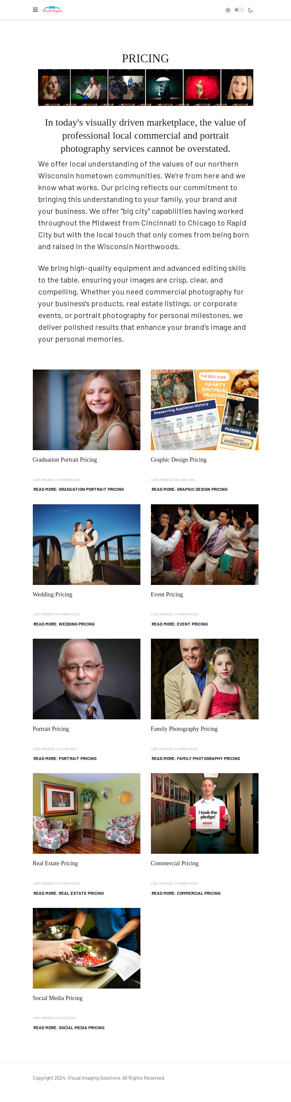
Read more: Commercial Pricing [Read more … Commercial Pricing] (186, 893)
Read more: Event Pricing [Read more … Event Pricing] (180, 624)
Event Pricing (167, 594)
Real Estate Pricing (55, 863)
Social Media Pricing (58, 998)
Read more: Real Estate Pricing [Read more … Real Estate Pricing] (68, 893)
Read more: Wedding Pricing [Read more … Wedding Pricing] (63, 624)
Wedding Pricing (53, 594)
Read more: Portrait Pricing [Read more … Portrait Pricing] (64, 758)
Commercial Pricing (174, 863)
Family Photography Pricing (184, 729)
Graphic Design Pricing (179, 459)
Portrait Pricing (51, 729)
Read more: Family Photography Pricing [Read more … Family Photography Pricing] (196, 758)
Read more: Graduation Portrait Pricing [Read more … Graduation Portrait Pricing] (78, 489)
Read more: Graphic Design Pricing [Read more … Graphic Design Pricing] (189, 489)
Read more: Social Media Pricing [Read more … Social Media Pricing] (68, 1027)
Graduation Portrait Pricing (65, 459)
